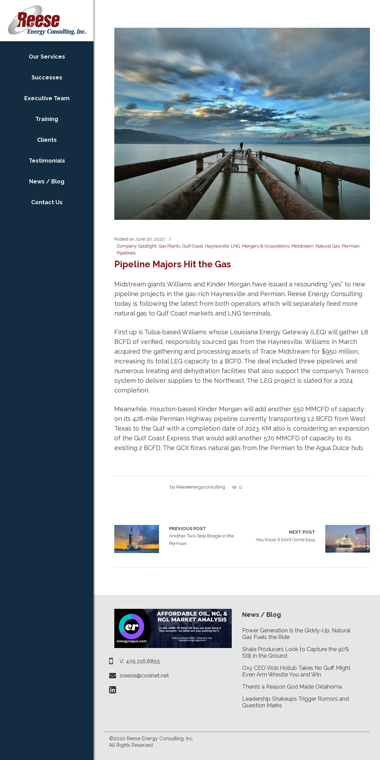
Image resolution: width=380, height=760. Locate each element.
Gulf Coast (192, 246)
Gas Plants (169, 246)
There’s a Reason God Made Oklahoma (292, 686)
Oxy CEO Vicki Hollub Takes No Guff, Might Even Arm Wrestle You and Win (296, 671)
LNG (235, 246)
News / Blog (261, 614)
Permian (351, 246)
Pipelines (126, 253)
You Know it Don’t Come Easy (285, 535)
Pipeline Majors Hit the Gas (172, 264)
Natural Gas (328, 246)
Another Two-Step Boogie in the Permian (136, 539)
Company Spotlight (137, 246)
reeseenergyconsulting (200, 487)
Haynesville (217, 246)
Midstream (302, 246)
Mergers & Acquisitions (265, 246)
